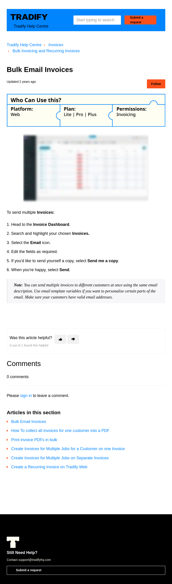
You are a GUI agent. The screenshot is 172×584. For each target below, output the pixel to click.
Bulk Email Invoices (28, 421)
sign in (26, 395)
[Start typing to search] (97, 20)
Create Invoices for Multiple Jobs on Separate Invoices (60, 458)
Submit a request (136, 20)
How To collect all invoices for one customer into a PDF (60, 430)
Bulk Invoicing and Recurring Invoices (46, 51)
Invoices (55, 45)
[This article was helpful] (60, 339)
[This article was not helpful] (73, 339)
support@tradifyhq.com (34, 560)
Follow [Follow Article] (156, 84)
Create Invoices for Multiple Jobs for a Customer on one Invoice (68, 449)
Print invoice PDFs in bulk (34, 440)
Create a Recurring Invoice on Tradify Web (49, 467)
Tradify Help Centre (24, 45)
